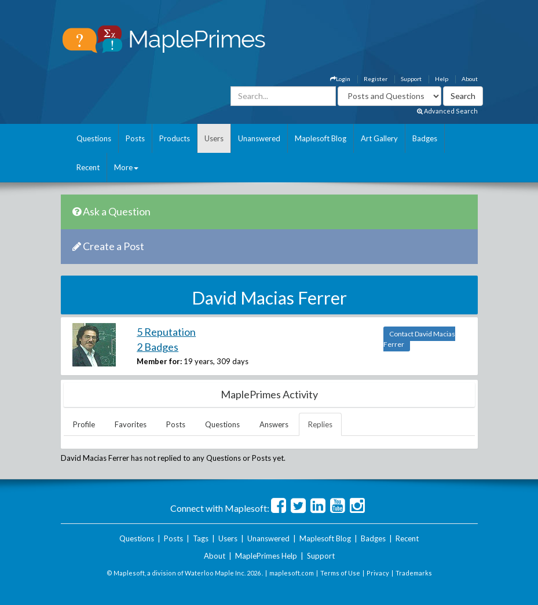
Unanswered (259, 138)
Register (375, 78)
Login (340, 78)
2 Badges (157, 346)
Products (174, 138)
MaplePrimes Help (266, 555)
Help (441, 78)
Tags (200, 538)
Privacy (378, 573)
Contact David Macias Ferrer (419, 339)
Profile (84, 424)
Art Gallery (379, 138)
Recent (88, 167)
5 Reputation (166, 331)
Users (214, 138)
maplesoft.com (291, 573)
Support (411, 78)
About (470, 78)
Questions (93, 138)
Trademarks (414, 573)
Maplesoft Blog (320, 138)
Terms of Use (340, 573)
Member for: (159, 361)
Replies (320, 424)
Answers (273, 424)
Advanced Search (447, 111)
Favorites (131, 424)
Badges (424, 138)
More (126, 167)
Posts (135, 138)
